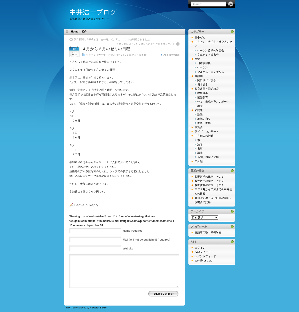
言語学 (199, 76)
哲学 (197, 59)
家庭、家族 (204, 123)
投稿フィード (203, 251)
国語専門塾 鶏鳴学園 (208, 232)
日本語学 (202, 84)
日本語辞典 (204, 63)
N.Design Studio (98, 307)
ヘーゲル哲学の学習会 (210, 50)
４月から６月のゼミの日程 (106, 49)
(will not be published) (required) (146, 239)
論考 (200, 144)
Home (74, 31)
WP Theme (72, 307)
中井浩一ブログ (93, 12)
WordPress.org (203, 260)
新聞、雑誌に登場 (208, 157)
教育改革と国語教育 (207, 88)
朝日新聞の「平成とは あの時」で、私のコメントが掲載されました (112, 39)
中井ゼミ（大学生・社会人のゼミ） (105, 54)
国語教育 (202, 97)
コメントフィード (205, 256)
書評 (200, 148)
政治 (200, 114)
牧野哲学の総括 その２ (209, 180)
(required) (133, 230)
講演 (200, 152)
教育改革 (202, 93)
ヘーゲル (202, 67)
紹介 (84, 31)
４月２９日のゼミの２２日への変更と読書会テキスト (145, 44)
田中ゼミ (200, 37)
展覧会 (199, 127)
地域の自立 (204, 118)
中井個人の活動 (204, 135)
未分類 (199, 161)
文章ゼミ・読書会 (136, 54)
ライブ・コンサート (207, 131)
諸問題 (199, 110)
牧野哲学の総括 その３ (209, 176)
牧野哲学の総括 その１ (209, 185)
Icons (83, 307)
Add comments (172, 54)
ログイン (200, 247)
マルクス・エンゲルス (210, 71)
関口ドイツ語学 (206, 80)
